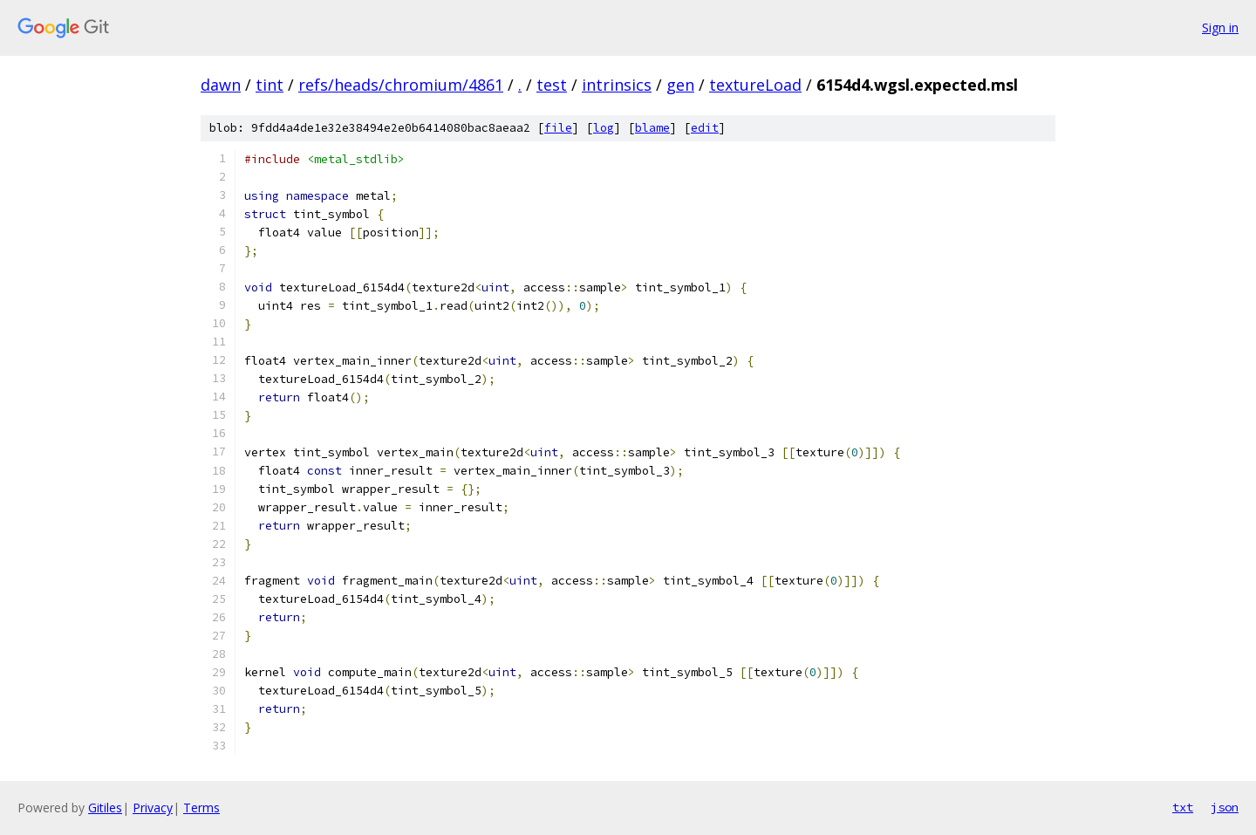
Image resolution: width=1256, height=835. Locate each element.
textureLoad (755, 84)
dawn (221, 84)
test (551, 84)
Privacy (153, 807)
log (603, 127)
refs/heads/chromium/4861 (400, 84)
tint (269, 84)
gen (680, 84)
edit (705, 127)
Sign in (1220, 27)
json (1225, 807)
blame (652, 127)
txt (1182, 807)
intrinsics (617, 84)
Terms (201, 807)
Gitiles (105, 807)
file (558, 127)
